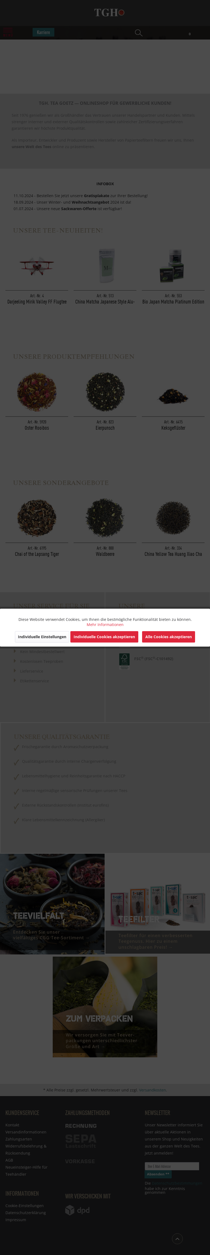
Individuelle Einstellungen (42, 636)
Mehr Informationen (105, 624)
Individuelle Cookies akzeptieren (104, 636)
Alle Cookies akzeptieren (168, 636)
